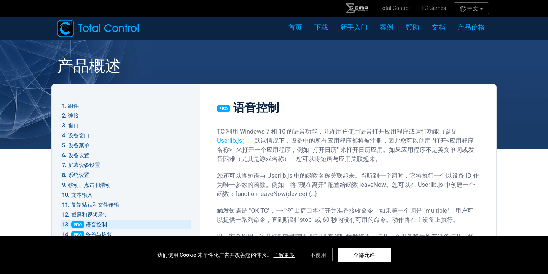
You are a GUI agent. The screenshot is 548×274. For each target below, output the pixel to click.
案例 (386, 27)
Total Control (394, 8)
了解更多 (284, 255)
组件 (73, 106)
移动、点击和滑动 (89, 185)
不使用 (318, 255)
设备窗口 (78, 135)
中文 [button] (471, 8)
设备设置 (78, 155)
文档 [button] (438, 27)
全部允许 (364, 255)
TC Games (433, 8)
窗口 (73, 126)
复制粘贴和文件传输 (95, 205)
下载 (321, 27)
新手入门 (354, 27)
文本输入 (81, 195)
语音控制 (96, 224)
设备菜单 (78, 145)
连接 (73, 116)
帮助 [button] (412, 27)
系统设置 (78, 175)
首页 (295, 27)
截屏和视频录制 (89, 215)
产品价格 (471, 27)
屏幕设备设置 (84, 165)
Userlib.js (229, 140)
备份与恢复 (99, 234)
